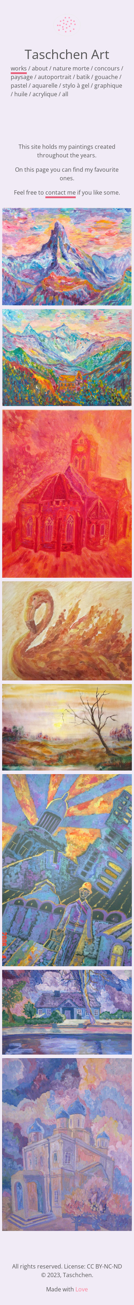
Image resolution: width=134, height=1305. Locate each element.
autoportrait (54, 77)
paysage (22, 77)
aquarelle (45, 85)
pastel (19, 85)
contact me (60, 192)
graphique (108, 85)
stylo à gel (76, 85)
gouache (106, 77)
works (19, 68)
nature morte (71, 68)
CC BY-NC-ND (104, 1266)
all (65, 94)
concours (107, 68)
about (40, 68)
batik (83, 77)
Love (81, 1289)
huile (21, 94)
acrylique (45, 94)
